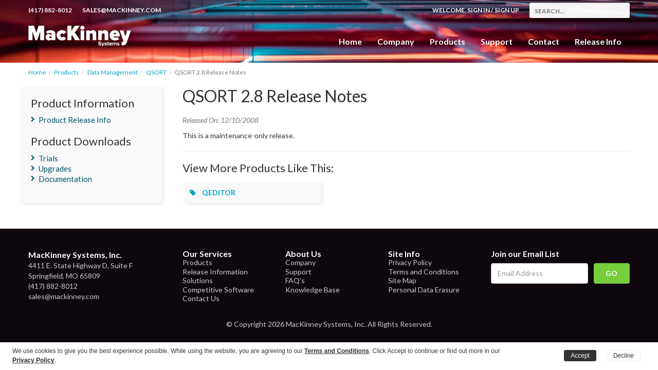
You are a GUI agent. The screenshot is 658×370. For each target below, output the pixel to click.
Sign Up (507, 10)
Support (497, 41)
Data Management (112, 72)
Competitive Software (218, 289)
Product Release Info (75, 119)
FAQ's (295, 280)
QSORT (156, 72)
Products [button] (447, 41)
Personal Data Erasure (424, 289)
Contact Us (201, 298)
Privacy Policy (410, 262)
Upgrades (55, 168)
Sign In (478, 10)
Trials (48, 158)
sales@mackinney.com (121, 10)
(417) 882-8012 (50, 10)
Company (395, 41)
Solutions (197, 280)
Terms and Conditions (423, 271)
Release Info (598, 41)
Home (350, 41)
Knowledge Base (312, 289)
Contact (543, 41)
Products (66, 72)
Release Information (215, 271)
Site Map (402, 280)
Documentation (65, 178)
